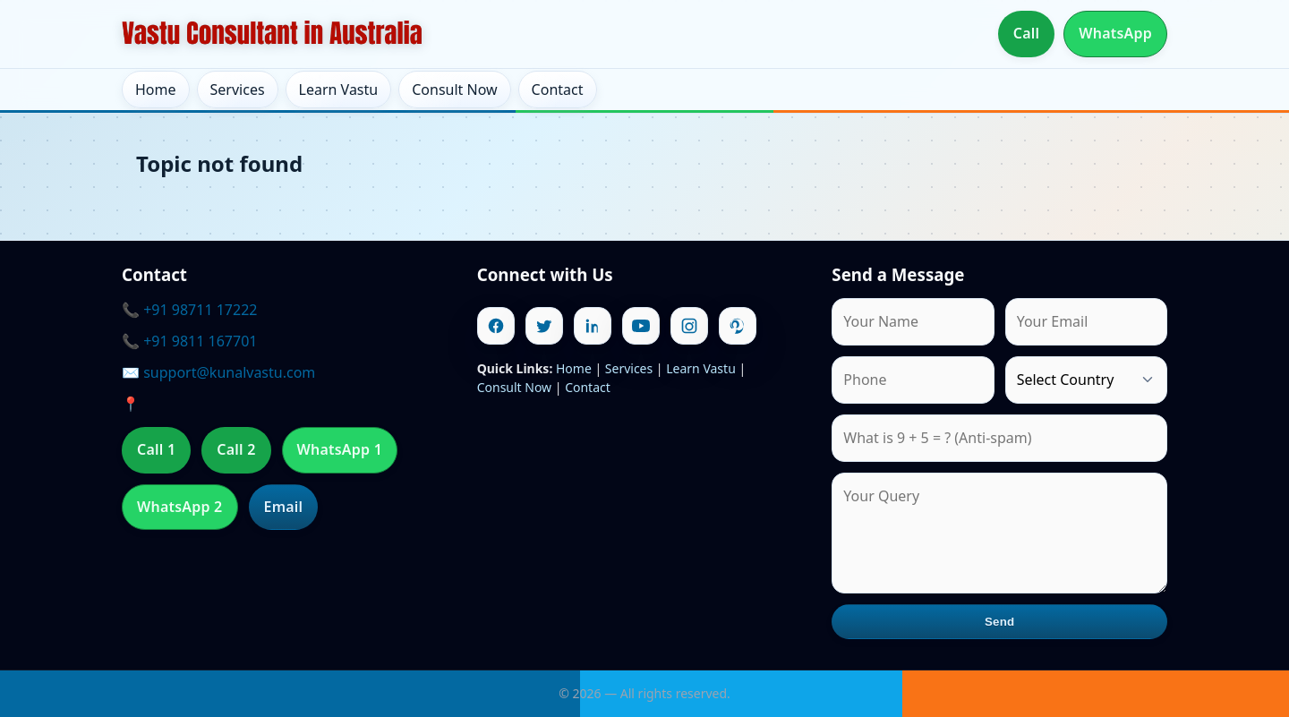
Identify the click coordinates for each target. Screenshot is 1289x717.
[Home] (272, 34)
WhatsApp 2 (180, 506)
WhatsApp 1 (340, 449)
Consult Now (454, 89)
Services (237, 89)
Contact (558, 89)
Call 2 (236, 449)
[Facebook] (496, 326)
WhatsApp (1115, 33)
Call (1026, 33)
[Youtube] (641, 326)
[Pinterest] (737, 326)
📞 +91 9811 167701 (189, 341)
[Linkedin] (592, 326)
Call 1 (156, 449)
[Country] (1086, 380)
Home (155, 89)
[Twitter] (544, 326)
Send (999, 621)
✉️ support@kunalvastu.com (218, 372)
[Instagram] (689, 326)
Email (283, 506)
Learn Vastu (339, 89)
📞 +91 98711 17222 (189, 310)
